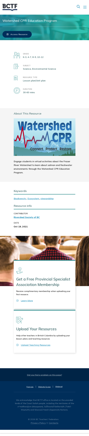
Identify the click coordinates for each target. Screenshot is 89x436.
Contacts (53, 423)
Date (16, 223)
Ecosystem (33, 198)
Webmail (58, 386)
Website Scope (44, 387)
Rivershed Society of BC (27, 217)
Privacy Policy (38, 423)
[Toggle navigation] (86, 9)
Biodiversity (20, 198)
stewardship (47, 198)
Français (30, 387)
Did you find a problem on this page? (44, 375)
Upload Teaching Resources (33, 345)
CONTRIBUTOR (21, 213)
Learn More (24, 300)
